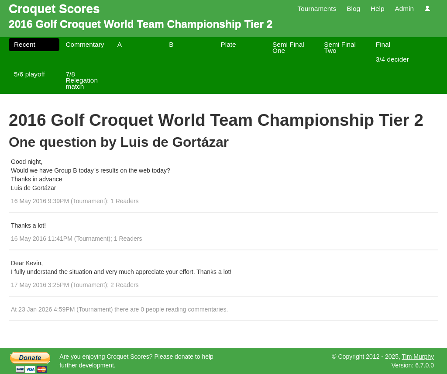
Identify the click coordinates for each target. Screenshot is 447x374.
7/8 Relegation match (81, 80)
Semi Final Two (340, 47)
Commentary (84, 44)
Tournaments (316, 8)
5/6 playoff (29, 74)
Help (378, 8)
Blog (353, 8)
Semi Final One (288, 47)
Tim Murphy (418, 356)
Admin (404, 8)
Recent (24, 44)
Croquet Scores (54, 8)
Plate (228, 44)
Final (383, 44)
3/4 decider (392, 59)
